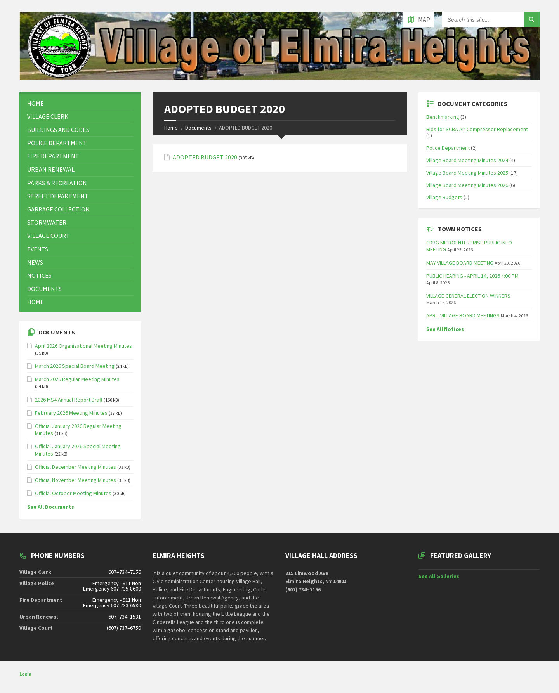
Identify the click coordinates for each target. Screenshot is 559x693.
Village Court (48, 235)
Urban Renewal (51, 169)
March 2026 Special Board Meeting (75, 365)
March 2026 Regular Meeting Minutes (77, 379)
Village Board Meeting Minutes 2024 (467, 160)
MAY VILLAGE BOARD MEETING (459, 262)
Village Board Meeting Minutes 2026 (467, 185)
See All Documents (50, 506)
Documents (198, 127)
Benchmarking (442, 116)
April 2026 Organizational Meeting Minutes (83, 345)
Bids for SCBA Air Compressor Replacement (477, 129)
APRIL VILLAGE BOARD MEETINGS (463, 315)
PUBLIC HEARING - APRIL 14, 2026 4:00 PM (472, 275)
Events (37, 249)
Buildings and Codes (58, 129)
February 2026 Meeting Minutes (71, 412)
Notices (39, 275)
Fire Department (53, 156)
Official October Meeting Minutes (73, 493)
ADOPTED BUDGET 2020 (205, 157)
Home (171, 127)
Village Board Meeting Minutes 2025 (467, 172)
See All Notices (445, 329)
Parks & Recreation (57, 183)
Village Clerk (47, 116)
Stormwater (46, 222)
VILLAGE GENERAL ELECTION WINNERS (468, 295)
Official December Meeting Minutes (75, 466)
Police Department (57, 143)
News (35, 262)
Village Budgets (444, 197)
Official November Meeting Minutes (75, 479)
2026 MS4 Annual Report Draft (68, 399)
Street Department (58, 196)
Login (25, 674)
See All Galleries (438, 576)
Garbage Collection (58, 209)
